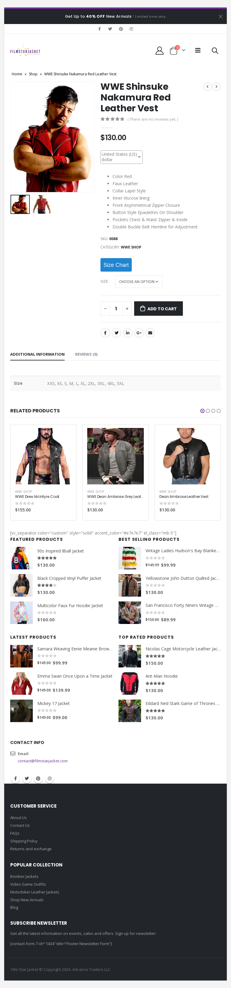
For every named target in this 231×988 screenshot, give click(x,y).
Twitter (116, 333)
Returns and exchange (31, 848)
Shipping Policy (24, 841)
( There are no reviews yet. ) (153, 119)
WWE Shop (131, 247)
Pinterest (38, 778)
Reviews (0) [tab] (86, 354)
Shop (33, 74)
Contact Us (20, 825)
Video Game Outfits (28, 884)
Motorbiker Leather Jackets (34, 892)
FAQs (15, 833)
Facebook (105, 333)
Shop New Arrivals (27, 899)
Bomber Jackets (24, 876)
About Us (18, 817)
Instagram (49, 778)
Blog (14, 907)
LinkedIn (128, 333)
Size (104, 281)
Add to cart (162, 309)
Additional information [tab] (37, 354)
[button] (202, 410)
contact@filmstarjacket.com (43, 761)
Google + (139, 333)
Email (150, 333)
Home (17, 74)
